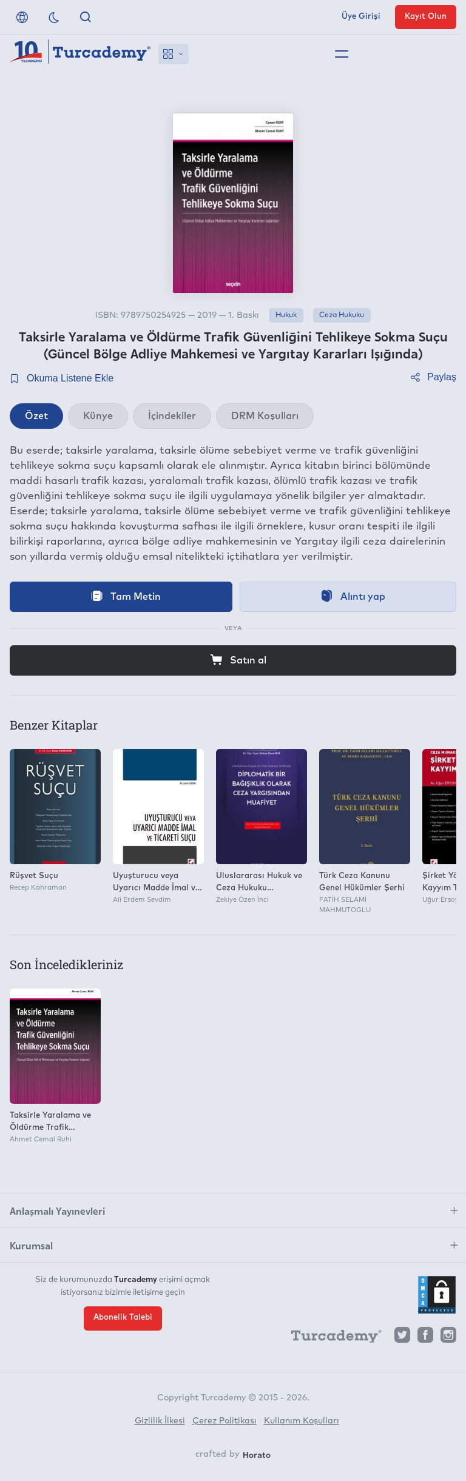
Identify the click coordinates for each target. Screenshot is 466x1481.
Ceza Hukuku (341, 315)
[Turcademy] (330, 1338)
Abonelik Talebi (122, 1317)
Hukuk (286, 315)
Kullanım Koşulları (301, 1421)
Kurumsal (31, 1245)
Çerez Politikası (224, 1421)
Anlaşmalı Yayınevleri (57, 1210)
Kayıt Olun (426, 17)
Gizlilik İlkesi (160, 1421)
